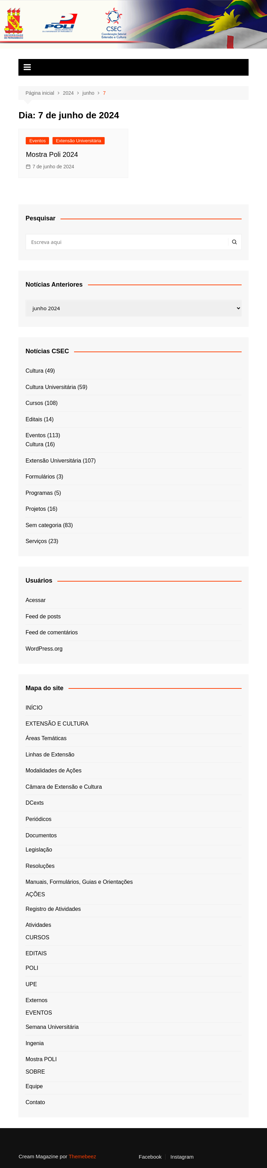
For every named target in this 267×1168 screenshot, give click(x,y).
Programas (38, 493)
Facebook (150, 1157)
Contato (35, 1102)
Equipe (34, 1086)
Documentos (41, 835)
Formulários (40, 477)
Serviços (36, 541)
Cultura (34, 371)
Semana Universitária (52, 1027)
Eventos (37, 140)
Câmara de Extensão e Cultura (63, 787)
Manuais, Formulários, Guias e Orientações (79, 882)
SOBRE (35, 1072)
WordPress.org (43, 649)
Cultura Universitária (50, 387)
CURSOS (37, 937)
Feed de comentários (51, 632)
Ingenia (34, 1043)
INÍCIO (33, 708)
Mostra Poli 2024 (52, 154)
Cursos (34, 403)
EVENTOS (38, 1013)
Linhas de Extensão (49, 754)
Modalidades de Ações (53, 770)
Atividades (38, 925)
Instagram (182, 1157)
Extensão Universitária (78, 140)
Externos (36, 1000)
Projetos (35, 509)
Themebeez (82, 1156)
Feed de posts (42, 616)
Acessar (35, 600)
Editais (33, 419)
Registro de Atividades (53, 909)
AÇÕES (35, 894)
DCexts (34, 803)
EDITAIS (36, 953)
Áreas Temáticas (45, 738)
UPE (31, 984)
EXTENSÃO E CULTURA (56, 724)
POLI (31, 968)
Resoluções (40, 866)
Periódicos (38, 819)
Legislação (38, 850)
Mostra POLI (41, 1059)
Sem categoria (43, 525)
